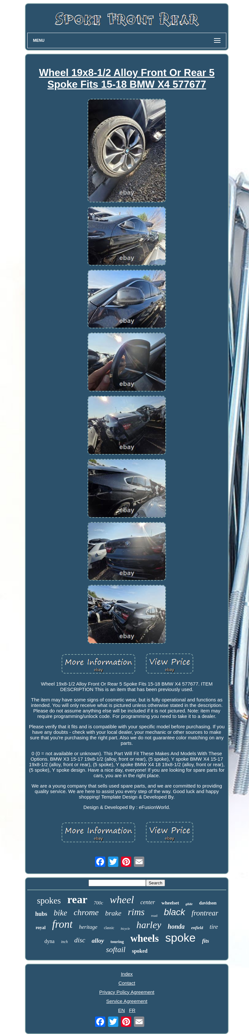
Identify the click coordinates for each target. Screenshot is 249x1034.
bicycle (125, 928)
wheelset (170, 902)
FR (132, 1010)
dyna (49, 941)
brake (113, 913)
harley (148, 924)
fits (205, 941)
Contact (126, 983)
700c (98, 902)
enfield (197, 927)
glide (189, 904)
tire (213, 926)
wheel (122, 899)
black (174, 912)
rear (77, 899)
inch (64, 941)
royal (41, 927)
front (62, 924)
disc (79, 940)
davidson (208, 903)
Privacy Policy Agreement (126, 992)
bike (60, 912)
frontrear (205, 913)
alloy (98, 940)
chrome (86, 912)
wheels (144, 938)
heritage (88, 927)
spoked (140, 951)
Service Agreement (127, 1001)
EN (121, 1010)
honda (176, 926)
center (147, 902)
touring (117, 941)
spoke (180, 937)
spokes (49, 900)
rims (136, 912)
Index (127, 974)
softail (115, 949)
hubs (41, 914)
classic (109, 928)
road (154, 915)
